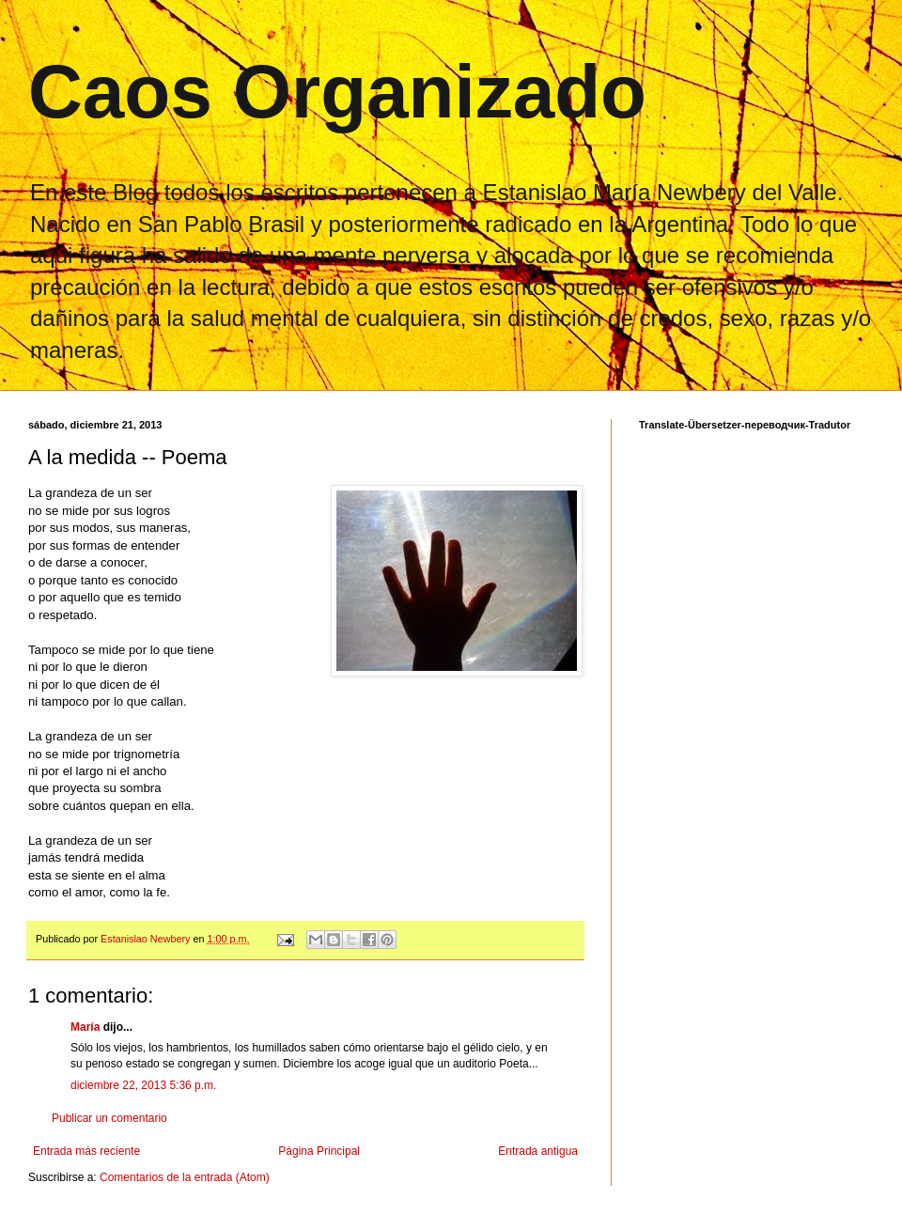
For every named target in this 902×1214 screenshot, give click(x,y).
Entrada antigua (538, 1151)
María (85, 1027)
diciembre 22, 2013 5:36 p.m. (143, 1085)
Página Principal (319, 1151)
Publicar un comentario (109, 1118)
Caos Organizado (337, 91)
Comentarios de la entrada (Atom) (185, 1177)
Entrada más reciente (86, 1151)
